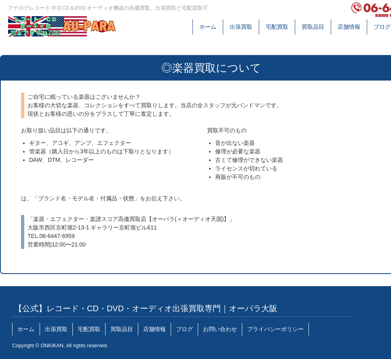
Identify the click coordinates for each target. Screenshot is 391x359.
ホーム (207, 26)
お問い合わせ (220, 329)
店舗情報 (349, 26)
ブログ (382, 26)
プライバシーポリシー (275, 329)
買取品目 (313, 26)
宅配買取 (277, 26)
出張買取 (241, 26)
